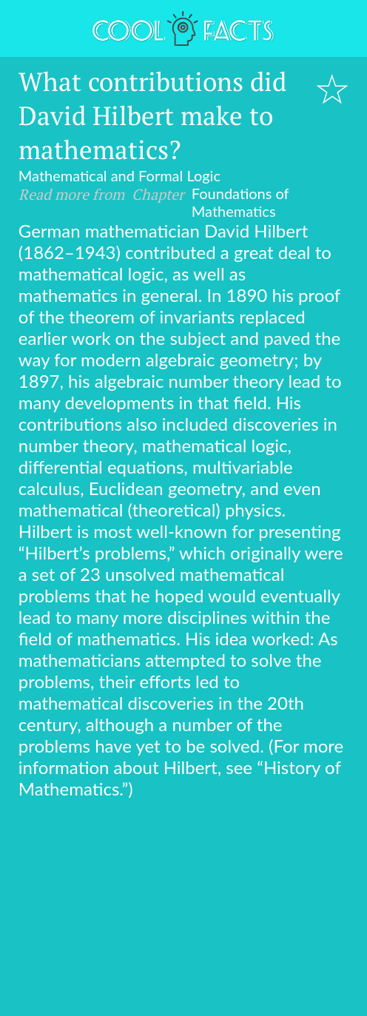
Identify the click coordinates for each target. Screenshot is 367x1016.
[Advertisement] (183, 910)
